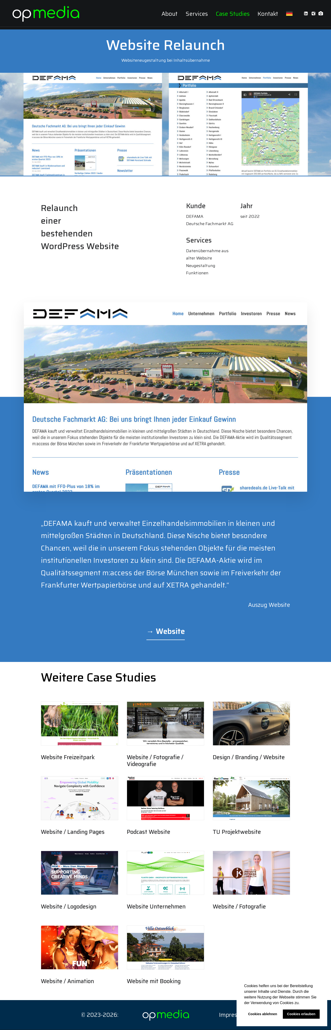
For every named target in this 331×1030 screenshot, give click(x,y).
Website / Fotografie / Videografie (155, 761)
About (169, 15)
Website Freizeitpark (68, 757)
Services (197, 15)
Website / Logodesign (68, 906)
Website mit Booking (154, 981)
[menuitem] (169, 15)
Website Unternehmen (156, 906)
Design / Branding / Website (249, 757)
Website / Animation (67, 981)
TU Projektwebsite (237, 832)
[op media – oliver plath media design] (47, 14)
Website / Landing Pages (73, 832)
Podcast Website (148, 832)
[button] (301, 1003)
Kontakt (268, 15)
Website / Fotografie (239, 906)
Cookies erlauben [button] (301, 1014)
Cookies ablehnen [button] (262, 1014)
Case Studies (233, 15)
